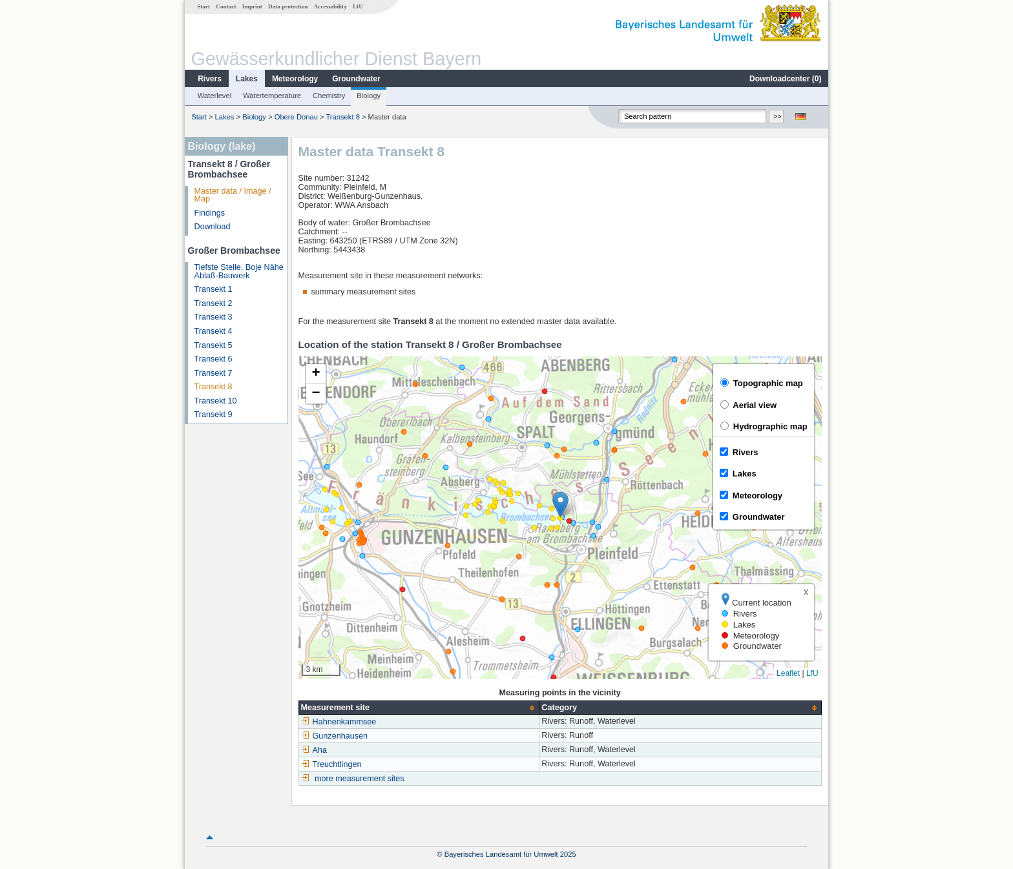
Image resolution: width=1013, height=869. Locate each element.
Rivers (210, 78)
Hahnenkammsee (339, 721)
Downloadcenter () (785, 78)
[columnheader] (418, 708)
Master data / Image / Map (232, 195)
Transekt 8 (342, 117)
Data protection (288, 6)
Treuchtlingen (331, 764)
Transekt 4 (213, 331)
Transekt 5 (213, 345)
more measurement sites (359, 778)
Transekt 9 (213, 414)
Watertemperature (272, 95)
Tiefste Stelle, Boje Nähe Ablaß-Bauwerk (239, 271)
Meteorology (295, 78)
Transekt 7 (213, 373)
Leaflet (788, 673)
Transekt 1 (213, 289)
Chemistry (329, 95)
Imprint (252, 6)
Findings (209, 213)
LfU (358, 6)
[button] (560, 504)
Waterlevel (214, 95)
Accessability (330, 6)
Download (212, 226)
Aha (314, 750)
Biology (369, 95)
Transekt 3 (213, 317)
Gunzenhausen (334, 736)
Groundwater (356, 78)
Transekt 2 (213, 303)
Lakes (247, 78)
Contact (226, 6)
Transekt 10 (215, 400)
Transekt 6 (213, 358)
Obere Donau (296, 117)
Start (203, 6)
